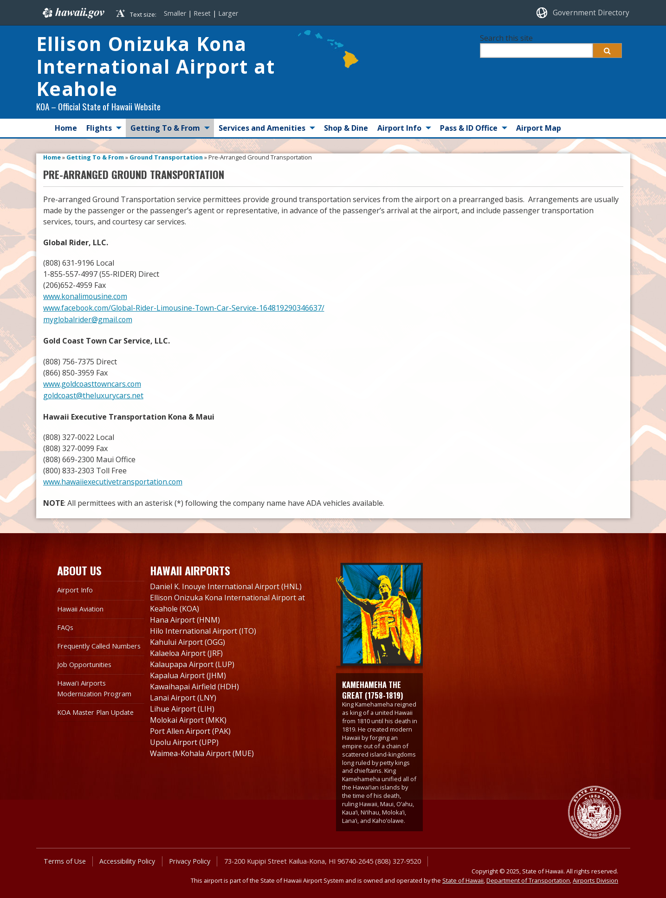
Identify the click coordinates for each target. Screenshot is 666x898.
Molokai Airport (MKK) (189, 718)
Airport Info (399, 128)
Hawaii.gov (72, 12)
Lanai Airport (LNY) (183, 695)
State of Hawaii (463, 878)
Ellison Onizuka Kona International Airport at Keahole (156, 66)
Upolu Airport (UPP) (185, 740)
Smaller (175, 13)
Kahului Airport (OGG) (188, 640)
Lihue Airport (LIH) (182, 706)
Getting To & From (165, 128)
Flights (99, 128)
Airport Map (538, 128)
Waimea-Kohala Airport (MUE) (202, 751)
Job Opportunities (84, 662)
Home (66, 128)
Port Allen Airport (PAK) (191, 729)
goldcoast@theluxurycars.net (93, 393)
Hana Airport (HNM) (185, 617)
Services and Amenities (262, 128)
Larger (228, 13)
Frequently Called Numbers (98, 643)
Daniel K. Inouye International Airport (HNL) (226, 584)
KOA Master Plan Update (95, 710)
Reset (202, 13)
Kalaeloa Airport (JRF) (187, 651)
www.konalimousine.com (86, 297)
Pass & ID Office (469, 128)
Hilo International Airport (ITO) (204, 629)
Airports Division (595, 878)
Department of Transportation (528, 878)
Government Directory (591, 13)
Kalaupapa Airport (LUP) (192, 662)
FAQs (65, 625)
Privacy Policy (189, 858)
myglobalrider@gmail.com (88, 319)
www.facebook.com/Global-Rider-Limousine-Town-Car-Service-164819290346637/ (185, 308)
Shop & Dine (346, 128)
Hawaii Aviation (80, 606)
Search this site (506, 38)
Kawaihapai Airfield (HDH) (194, 684)
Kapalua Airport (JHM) (188, 673)
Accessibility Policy (127, 858)
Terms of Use (64, 858)
